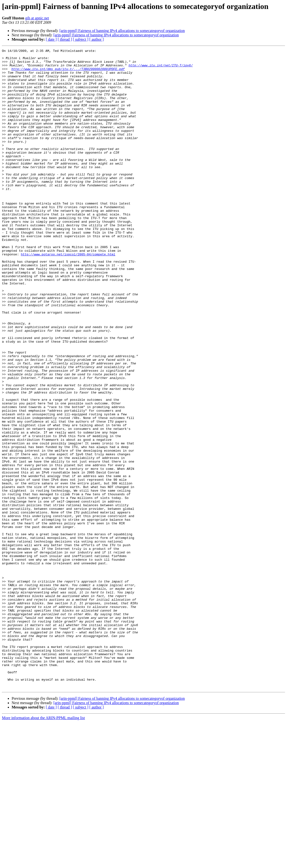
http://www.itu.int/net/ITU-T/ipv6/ (161, 69)
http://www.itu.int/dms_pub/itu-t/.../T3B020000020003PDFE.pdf (68, 73)
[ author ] (96, 39)
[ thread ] (65, 39)
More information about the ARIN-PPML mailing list (43, 846)
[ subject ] (80, 39)
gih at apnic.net (37, 18)
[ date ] (51, 39)
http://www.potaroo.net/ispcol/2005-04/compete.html (68, 295)
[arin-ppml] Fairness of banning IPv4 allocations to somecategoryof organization (122, 31)
